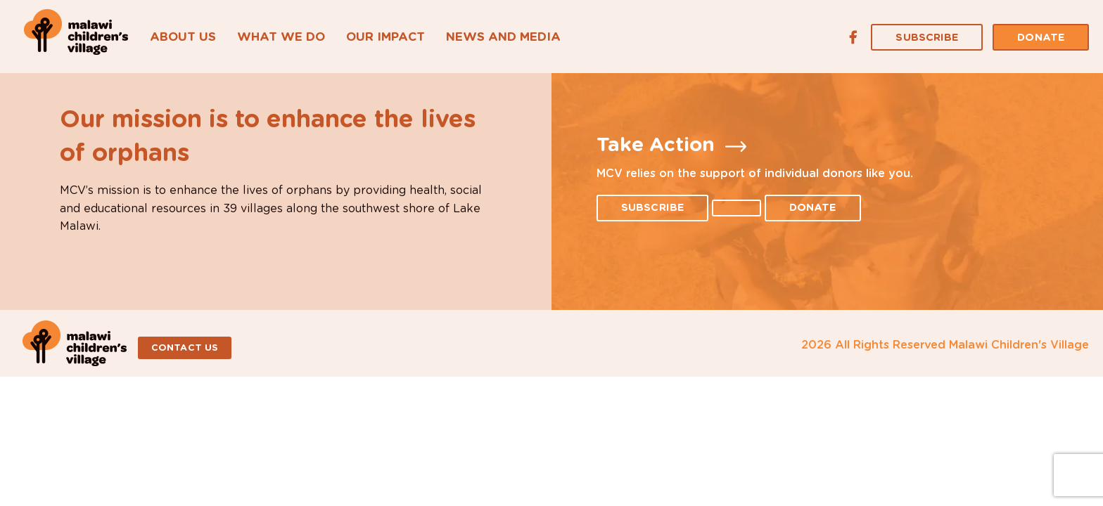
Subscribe (926, 37)
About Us (183, 37)
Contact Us (184, 348)
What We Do (281, 37)
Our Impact (385, 37)
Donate (1040, 37)
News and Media (503, 37)
